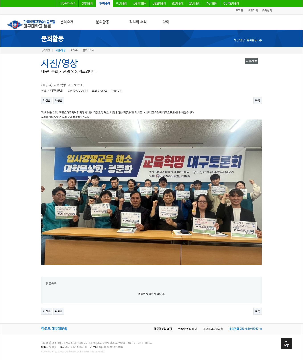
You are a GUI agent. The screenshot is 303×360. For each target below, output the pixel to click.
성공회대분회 (139, 3)
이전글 (46, 100)
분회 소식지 (88, 50)
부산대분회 (121, 3)
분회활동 (102, 22)
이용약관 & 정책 (187, 329)
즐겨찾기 (267, 10)
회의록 (74, 50)
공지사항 (45, 50)
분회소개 (67, 22)
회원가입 (253, 10)
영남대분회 (177, 3)
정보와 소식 (138, 22)
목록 (257, 100)
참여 (166, 22)
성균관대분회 (159, 3)
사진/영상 (60, 50)
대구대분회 (104, 3)
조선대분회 (211, 3)
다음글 (58, 100)
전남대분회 (194, 3)
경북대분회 (87, 3)
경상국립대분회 (231, 3)
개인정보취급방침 (213, 329)
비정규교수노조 (68, 3)
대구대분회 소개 (163, 329)
